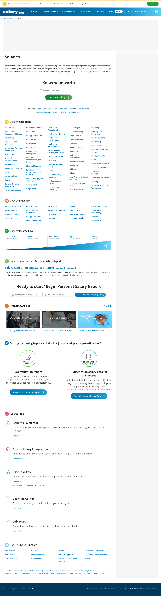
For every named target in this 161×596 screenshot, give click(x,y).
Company (47, 108)
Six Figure (94, 236)
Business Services (12, 214)
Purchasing (96, 141)
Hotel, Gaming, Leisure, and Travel (56, 151)
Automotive (10, 164)
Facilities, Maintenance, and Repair (33, 159)
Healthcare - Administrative (54, 128)
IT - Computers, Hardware (54, 175)
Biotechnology (11, 176)
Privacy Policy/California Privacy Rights (101, 589)
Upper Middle (53, 236)
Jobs (55, 108)
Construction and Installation (12, 185)
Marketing (74, 151)
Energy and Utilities (34, 135)
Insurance (52, 160)
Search (17, 481)
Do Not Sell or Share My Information (143, 589)
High (71, 236)
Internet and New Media (55, 165)
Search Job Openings (59, 573)
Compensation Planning (136, 12)
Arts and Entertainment (11, 159)
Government (31, 185)
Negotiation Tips (11, 573)
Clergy (7, 180)
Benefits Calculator (41, 573)
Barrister (61, 550)
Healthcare (52, 206)
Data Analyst (10, 550)
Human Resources (55, 156)
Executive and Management (32, 152)
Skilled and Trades (99, 167)
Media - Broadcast (77, 161)
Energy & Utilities (33, 216)
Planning (95, 127)
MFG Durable (75, 210)
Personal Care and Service (77, 184)
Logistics (73, 143)
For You (35, 11)
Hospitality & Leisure (56, 210)
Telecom (94, 216)
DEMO (118, 11)
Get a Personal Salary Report (90, 294)
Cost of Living (83, 108)
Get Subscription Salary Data (89, 395)
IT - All (50, 170)
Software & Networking (96, 211)
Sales (93, 159)
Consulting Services (13, 190)
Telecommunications (100, 177)
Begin (16, 436)
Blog (111, 11)
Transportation (97, 220)
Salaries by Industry (59, 112)
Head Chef (89, 558)
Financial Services (33, 166)
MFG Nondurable (77, 214)
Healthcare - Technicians (53, 145)
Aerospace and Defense (11, 142)
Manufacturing (76, 147)
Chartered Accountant (94, 550)
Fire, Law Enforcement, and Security (33, 172)
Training (94, 181)
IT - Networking (76, 131)
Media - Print (75, 165)
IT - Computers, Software (54, 182)
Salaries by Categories (43, 112)
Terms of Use (122, 589)
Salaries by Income (74, 112)
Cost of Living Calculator (96, 573)
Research (11, 18)
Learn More (112, 4)
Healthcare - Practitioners (53, 139)
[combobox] (58, 90)
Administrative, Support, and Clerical (13, 132)
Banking (8, 172)
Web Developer (11, 554)
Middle (30, 236)
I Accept (153, 4)
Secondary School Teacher (96, 554)
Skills (39, 108)
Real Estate (96, 145)
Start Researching (59, 97)
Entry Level (31, 143)
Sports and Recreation (96, 172)
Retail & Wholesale (99, 206)
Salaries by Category (52, 571)
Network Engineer (65, 554)
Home (4, 18)
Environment (31, 147)
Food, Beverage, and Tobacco (34, 179)
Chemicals (9, 218)
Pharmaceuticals (77, 189)
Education (62, 108)
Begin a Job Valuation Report (28, 392)
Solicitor (34, 550)
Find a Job (101, 11)
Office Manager (11, 558)
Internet (51, 218)
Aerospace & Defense (13, 206)
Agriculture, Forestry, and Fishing (13, 149)
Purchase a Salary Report (31, 571)
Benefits (72, 108)
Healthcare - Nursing (56, 134)
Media (72, 206)
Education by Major (77, 573)
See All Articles (106, 306)
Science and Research (100, 163)
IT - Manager (75, 127)
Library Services (76, 139)
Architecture (10, 154)
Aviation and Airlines (13, 168)
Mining (72, 173)
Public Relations (98, 138)
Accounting (9, 127)
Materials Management (75, 156)
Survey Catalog (69, 11)
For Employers (51, 11)
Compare (18, 458)
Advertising (9, 138)
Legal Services (75, 135)
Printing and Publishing (96, 132)
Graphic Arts (31, 188)
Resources (86, 11)
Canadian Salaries (12, 571)
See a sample (67, 275)
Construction (31, 206)
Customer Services (34, 127)
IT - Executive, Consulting (54, 188)
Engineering (31, 139)
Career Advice (25, 573)
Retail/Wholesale (98, 156)
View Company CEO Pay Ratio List (28, 485)
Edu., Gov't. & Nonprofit (32, 211)
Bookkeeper (36, 558)
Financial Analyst (38, 554)
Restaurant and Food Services (100, 150)
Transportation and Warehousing (99, 186)
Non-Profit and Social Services (79, 178)
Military (73, 169)
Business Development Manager (67, 559)
